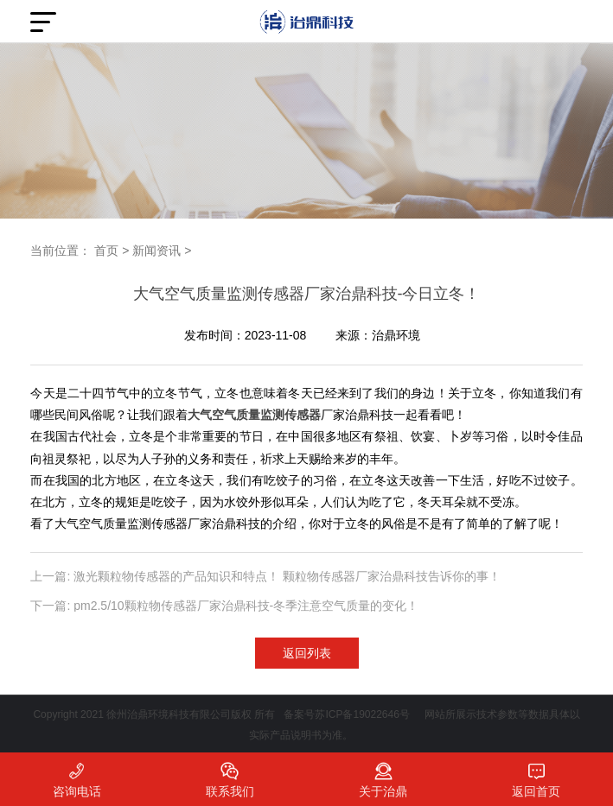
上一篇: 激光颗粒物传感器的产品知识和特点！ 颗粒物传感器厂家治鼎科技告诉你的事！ (265, 576)
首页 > (111, 250)
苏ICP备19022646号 (362, 714)
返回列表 (307, 653)
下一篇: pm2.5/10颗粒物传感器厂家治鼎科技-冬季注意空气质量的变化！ (224, 606)
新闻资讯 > (161, 250)
